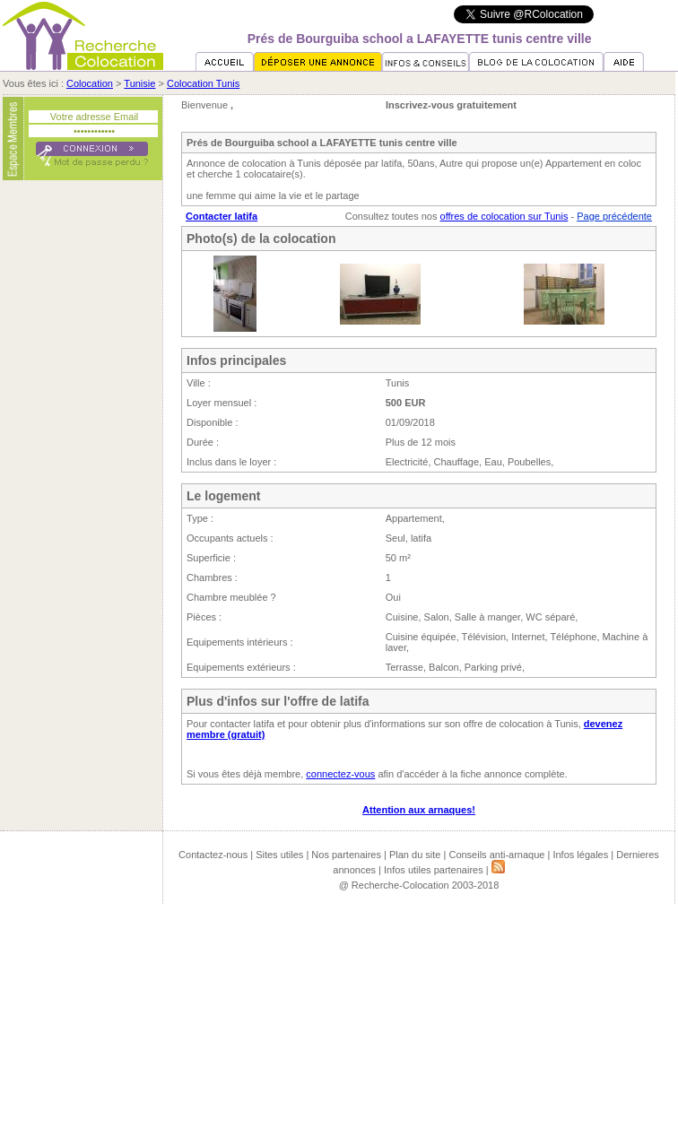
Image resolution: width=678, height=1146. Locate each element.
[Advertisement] (82, 460)
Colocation (89, 83)
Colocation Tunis (203, 83)
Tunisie (139, 83)
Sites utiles (279, 854)
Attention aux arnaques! (418, 809)
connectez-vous (340, 773)
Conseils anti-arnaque (496, 854)
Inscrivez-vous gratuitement (451, 105)
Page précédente (614, 216)
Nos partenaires (346, 854)
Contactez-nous (213, 854)
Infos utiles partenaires (433, 869)
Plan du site (414, 854)
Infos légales (580, 854)
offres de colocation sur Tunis (504, 216)
